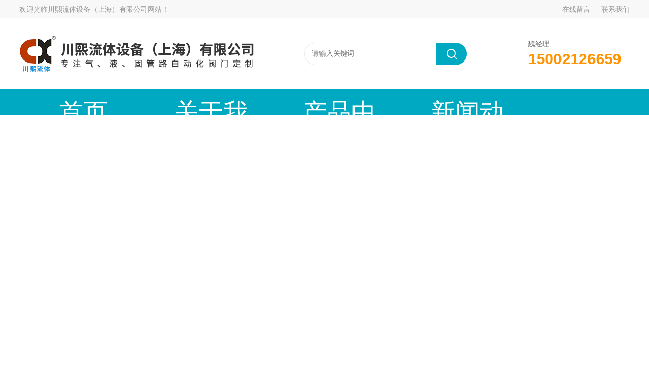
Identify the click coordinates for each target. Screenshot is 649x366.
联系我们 (615, 9)
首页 (62, 102)
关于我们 (149, 102)
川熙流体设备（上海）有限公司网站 (105, 9)
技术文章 (408, 102)
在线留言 (576, 9)
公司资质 (495, 102)
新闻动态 (322, 102)
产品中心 (235, 102)
